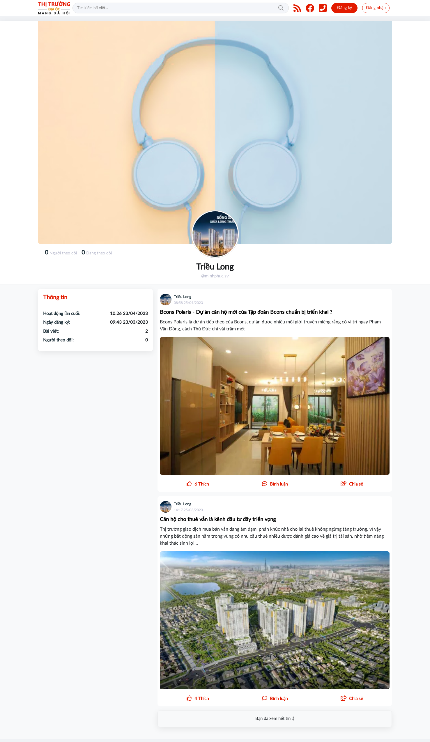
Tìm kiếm (281, 8)
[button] (351, 484)
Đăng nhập (376, 8)
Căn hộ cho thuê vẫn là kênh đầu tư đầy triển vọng (218, 519)
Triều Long (182, 297)
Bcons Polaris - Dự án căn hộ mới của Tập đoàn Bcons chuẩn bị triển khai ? (246, 312)
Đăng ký (344, 8)
